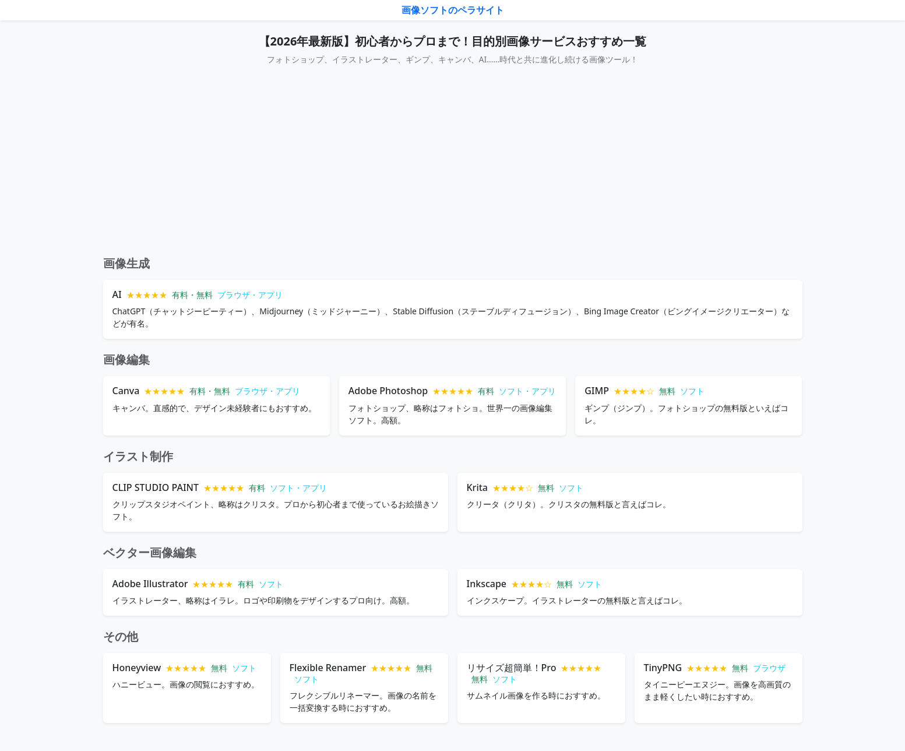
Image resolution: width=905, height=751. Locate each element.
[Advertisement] (452, 161)
